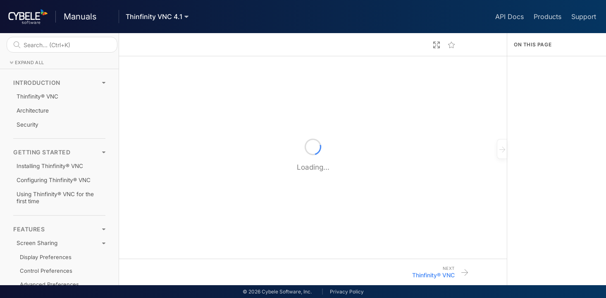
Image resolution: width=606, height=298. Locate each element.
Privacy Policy (347, 291)
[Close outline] (502, 149)
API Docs (509, 16)
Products (547, 16)
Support (583, 16)
